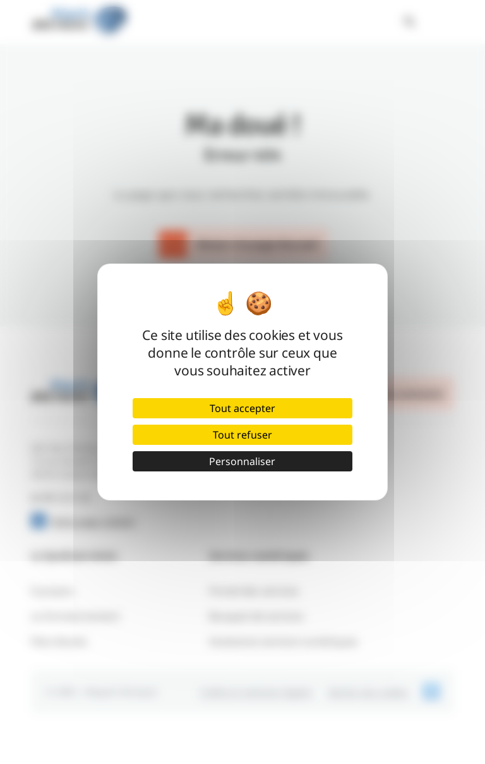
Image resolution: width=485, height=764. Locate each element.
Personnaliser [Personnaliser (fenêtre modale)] (242, 461)
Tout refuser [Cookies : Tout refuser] (242, 435)
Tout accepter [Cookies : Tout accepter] (242, 408)
